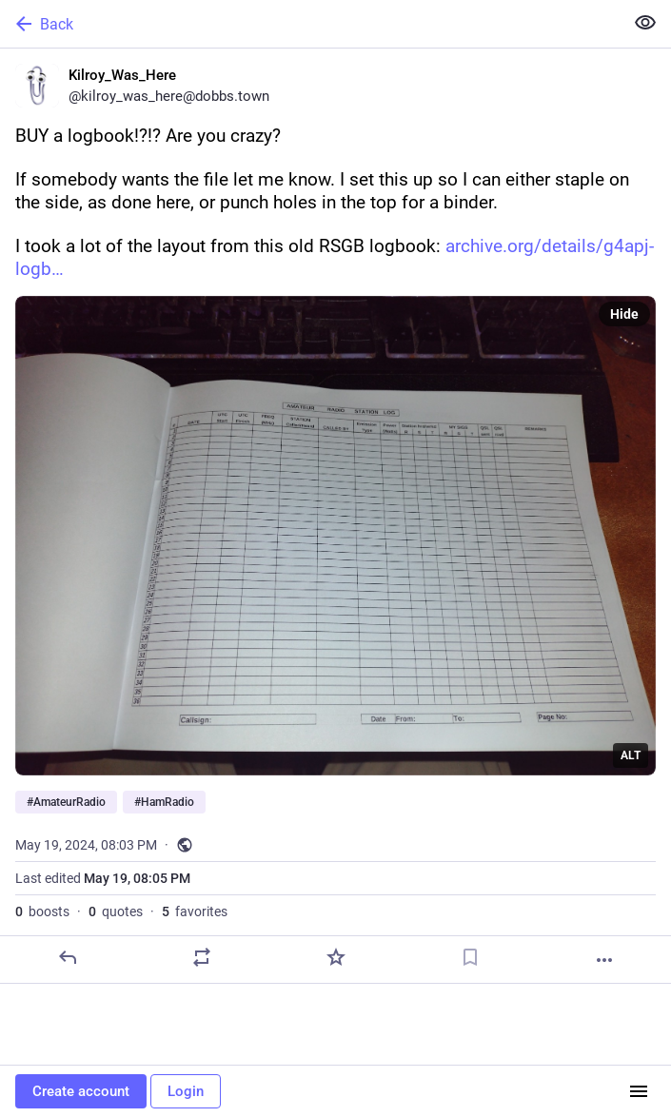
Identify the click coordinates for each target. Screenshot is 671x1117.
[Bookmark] (470, 957)
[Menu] (639, 1091)
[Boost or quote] (201, 957)
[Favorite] (336, 957)
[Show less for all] (645, 23)
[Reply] (67, 957)
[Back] (310, 24)
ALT (631, 755)
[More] (604, 960)
